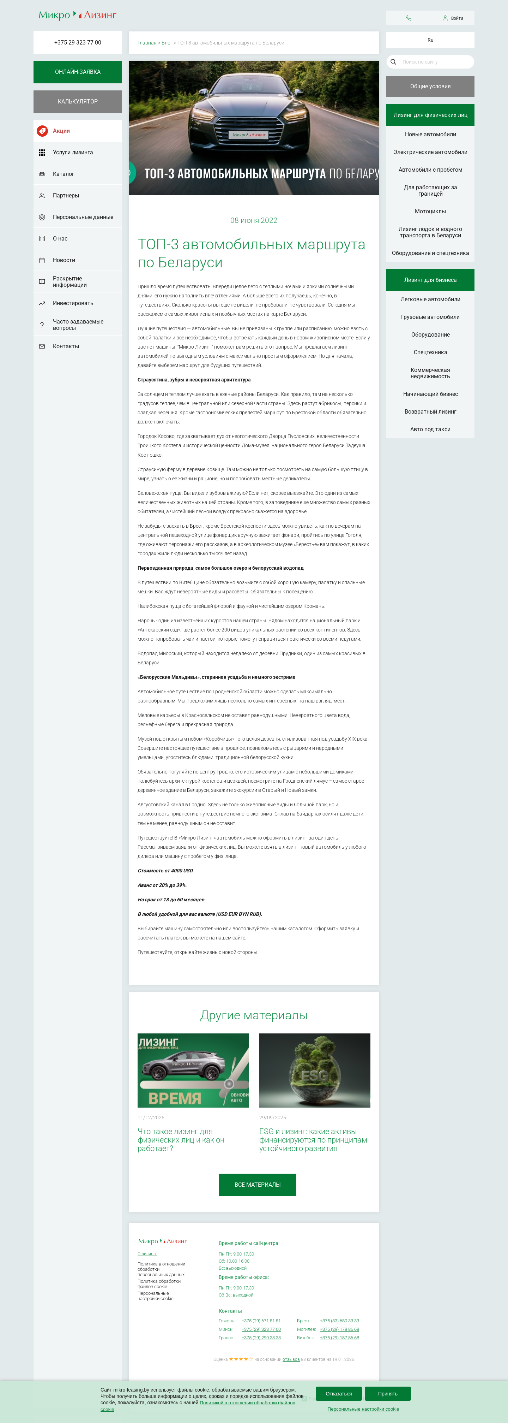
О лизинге (147, 1253)
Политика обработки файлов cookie (159, 1284)
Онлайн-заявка (78, 72)
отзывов (291, 1359)
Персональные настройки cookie (156, 1296)
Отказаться (339, 1394)
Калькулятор (78, 101)
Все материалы (258, 1184)
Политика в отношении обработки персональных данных (161, 1269)
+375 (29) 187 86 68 (339, 1337)
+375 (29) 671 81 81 (261, 1320)
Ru (431, 40)
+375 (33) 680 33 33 (339, 1320)
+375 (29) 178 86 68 (339, 1329)
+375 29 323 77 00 (77, 43)
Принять (387, 1394)
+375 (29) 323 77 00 (261, 1329)
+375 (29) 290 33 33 (261, 1337)
